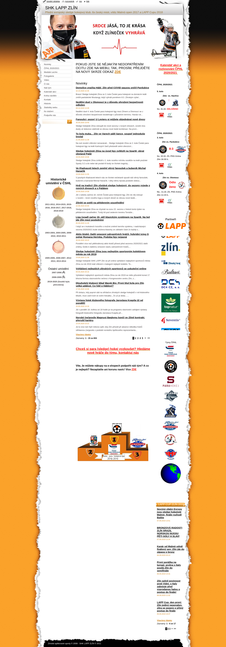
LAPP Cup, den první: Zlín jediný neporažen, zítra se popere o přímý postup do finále (170, 606)
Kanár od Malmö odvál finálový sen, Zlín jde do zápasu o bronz (170, 549)
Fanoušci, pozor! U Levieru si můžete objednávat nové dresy (110, 119)
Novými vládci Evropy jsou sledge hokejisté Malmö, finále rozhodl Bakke (169, 513)
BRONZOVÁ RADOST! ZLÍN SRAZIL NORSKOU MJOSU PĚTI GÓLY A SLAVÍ (169, 531)
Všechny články (83, 334)
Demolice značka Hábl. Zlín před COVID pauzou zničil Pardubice (112, 87)
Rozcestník (69, 1)
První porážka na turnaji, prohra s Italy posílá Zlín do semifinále (169, 566)
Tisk (87, 1)
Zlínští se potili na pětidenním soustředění (100, 202)
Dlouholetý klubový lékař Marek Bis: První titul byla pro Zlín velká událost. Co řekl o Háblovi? (110, 284)
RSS (80, 1)
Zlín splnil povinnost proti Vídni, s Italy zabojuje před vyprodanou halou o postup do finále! (168, 586)
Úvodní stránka (53, 1)
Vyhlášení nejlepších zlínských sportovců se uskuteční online (111, 268)
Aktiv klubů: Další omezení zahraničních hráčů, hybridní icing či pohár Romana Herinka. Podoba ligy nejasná (112, 235)
